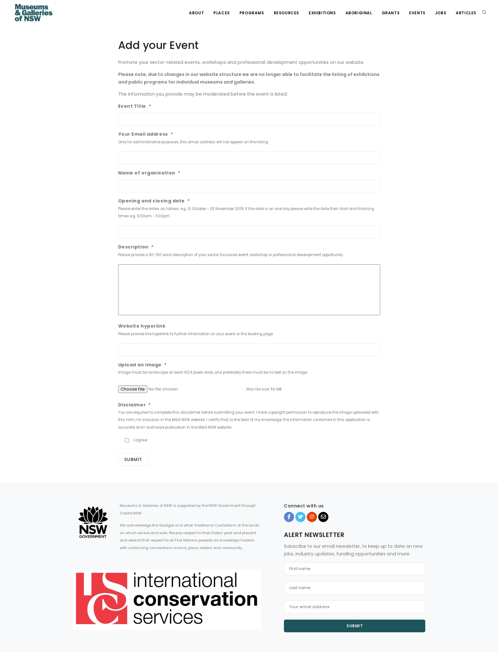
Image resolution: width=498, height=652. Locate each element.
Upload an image (142, 365)
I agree (140, 440)
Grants (391, 13)
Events (417, 13)
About (196, 13)
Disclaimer (134, 405)
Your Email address (145, 134)
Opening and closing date (154, 201)
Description (136, 247)
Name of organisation (149, 173)
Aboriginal (359, 13)
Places (221, 13)
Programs (251, 13)
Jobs (440, 13)
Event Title (134, 106)
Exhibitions (322, 13)
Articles (466, 13)
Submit (355, 625)
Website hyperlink (142, 326)
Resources (286, 13)
